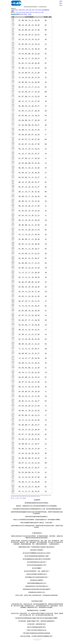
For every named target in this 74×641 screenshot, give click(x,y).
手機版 (60, 1)
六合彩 (12, 9)
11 (27, 495)
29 (23, 496)
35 (35, 496)
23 (11, 496)
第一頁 (12, 498)
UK (40, 12)
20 (45, 495)
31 (27, 496)
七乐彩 (36, 9)
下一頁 (20, 498)
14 (33, 495)
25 (15, 496)
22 (49, 495)
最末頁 (24, 498)
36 (37, 496)
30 (25, 496)
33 (31, 496)
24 (13, 496)
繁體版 (60, 3)
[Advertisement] (59, 23)
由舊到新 (29, 14)
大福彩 (27, 9)
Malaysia (27, 12)
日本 (31, 12)
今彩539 (16, 9)
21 (47, 495)
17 (39, 495)
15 (35, 495)
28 (21, 496)
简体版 (60, 5)
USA (17, 12)
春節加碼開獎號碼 (45, 9)
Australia (23, 12)
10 (25, 495)
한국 (33, 12)
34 (33, 496)
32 (29, 496)
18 (41, 495)
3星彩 (30, 9)
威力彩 (23, 9)
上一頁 (16, 498)
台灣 (42, 12)
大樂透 (20, 9)
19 (43, 495)
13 (31, 495)
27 (19, 496)
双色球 (39, 9)
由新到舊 (25, 14)
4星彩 (33, 9)
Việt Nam (37, 12)
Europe (20, 12)
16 (37, 495)
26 (17, 496)
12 (29, 495)
